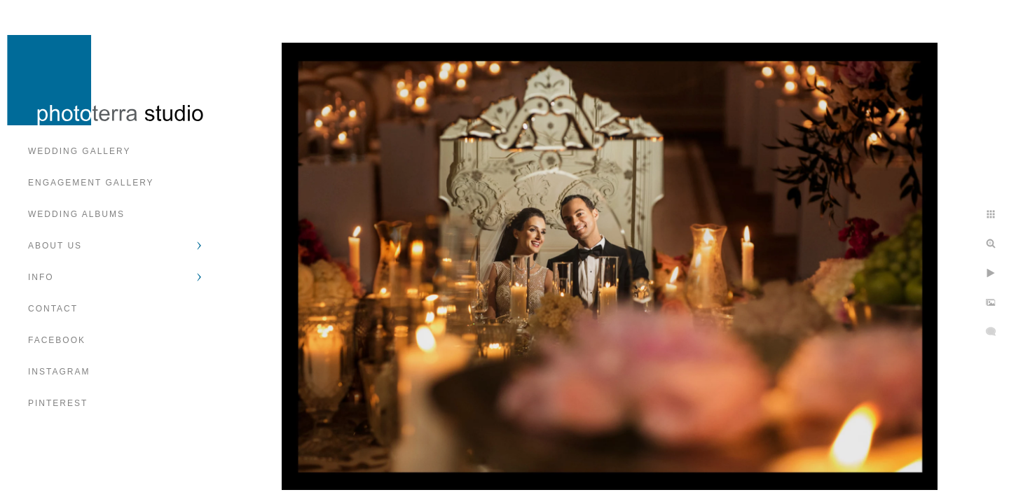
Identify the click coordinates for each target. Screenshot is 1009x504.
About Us (55, 246)
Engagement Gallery (91, 183)
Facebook (56, 340)
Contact (53, 309)
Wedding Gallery (79, 151)
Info (41, 277)
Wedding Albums (76, 214)
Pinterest (58, 403)
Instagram (59, 372)
